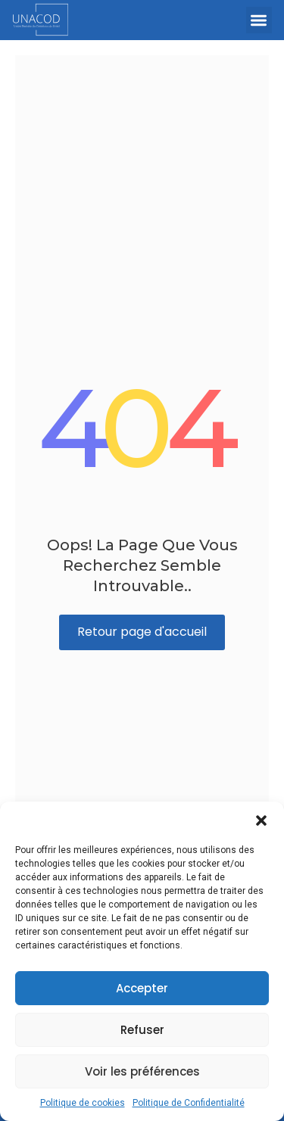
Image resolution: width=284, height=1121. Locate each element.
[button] (261, 820)
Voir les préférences (142, 1071)
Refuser (142, 1030)
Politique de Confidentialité (189, 1103)
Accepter (142, 988)
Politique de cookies (82, 1103)
